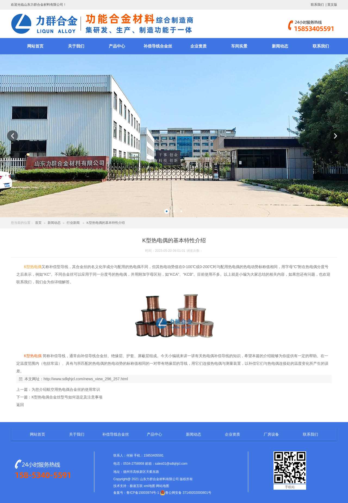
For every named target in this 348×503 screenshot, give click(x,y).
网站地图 (162, 486)
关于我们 (76, 46)
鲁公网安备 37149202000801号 (185, 492)
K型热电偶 (33, 267)
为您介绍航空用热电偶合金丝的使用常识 (66, 389)
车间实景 (239, 46)
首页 (38, 223)
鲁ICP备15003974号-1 (142, 493)
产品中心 (117, 46)
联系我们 (317, 5)
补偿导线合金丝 (158, 46)
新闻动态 (280, 46)
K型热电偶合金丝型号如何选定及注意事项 (67, 397)
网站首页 (35, 46)
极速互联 (136, 486)
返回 (20, 405)
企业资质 (198, 46)
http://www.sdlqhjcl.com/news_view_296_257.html (86, 379)
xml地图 (149, 486)
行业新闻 (73, 223)
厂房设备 (271, 434)
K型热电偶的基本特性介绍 (105, 223)
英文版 (332, 5)
